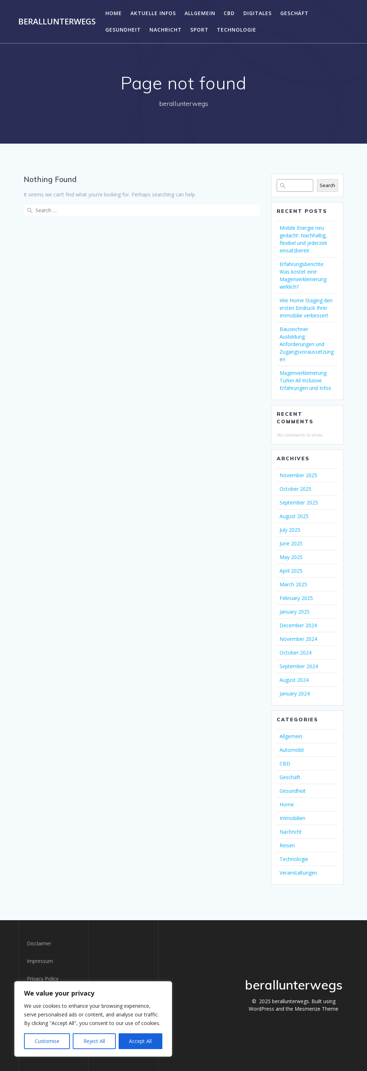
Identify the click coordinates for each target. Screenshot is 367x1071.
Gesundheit (123, 29)
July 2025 (290, 529)
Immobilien (292, 818)
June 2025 (291, 543)
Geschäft (294, 13)
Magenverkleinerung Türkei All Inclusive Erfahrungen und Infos (305, 380)
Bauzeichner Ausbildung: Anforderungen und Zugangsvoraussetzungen (307, 344)
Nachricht (165, 29)
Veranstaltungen (298, 872)
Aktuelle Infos (153, 13)
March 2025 (293, 584)
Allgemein (200, 13)
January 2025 (295, 611)
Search (327, 185)
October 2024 (295, 652)
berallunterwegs (57, 21)
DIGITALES (257, 13)
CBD (229, 13)
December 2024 (298, 625)
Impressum (40, 961)
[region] (93, 1019)
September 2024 (299, 666)
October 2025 (295, 488)
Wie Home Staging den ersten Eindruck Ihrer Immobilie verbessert (306, 308)
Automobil (292, 749)
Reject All (94, 1041)
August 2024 (294, 679)
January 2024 (295, 693)
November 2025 (298, 475)
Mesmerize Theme (316, 1008)
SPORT (199, 29)
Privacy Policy (42, 978)
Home (113, 13)
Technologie (236, 29)
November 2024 (298, 638)
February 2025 (296, 598)
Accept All (140, 1041)
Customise (47, 1041)
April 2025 (291, 570)
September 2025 (299, 502)
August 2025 (294, 516)
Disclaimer (39, 943)
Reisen (287, 845)
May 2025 (291, 557)
